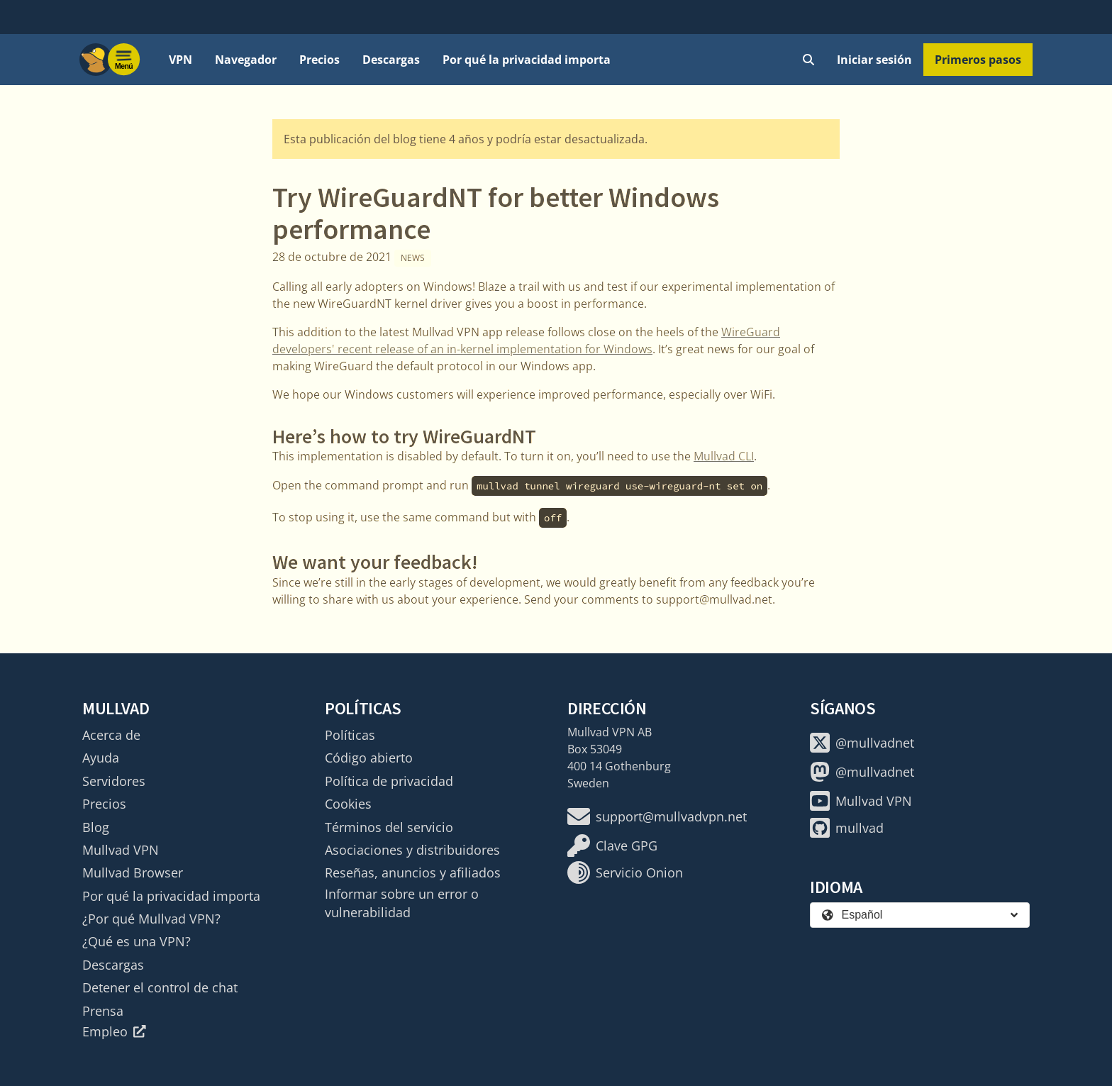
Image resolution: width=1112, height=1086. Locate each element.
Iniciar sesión (874, 59)
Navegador (246, 59)
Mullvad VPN (120, 849)
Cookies (348, 803)
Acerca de (111, 734)
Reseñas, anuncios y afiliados (413, 872)
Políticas (350, 734)
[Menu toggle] (124, 59)
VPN (180, 59)
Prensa (102, 1010)
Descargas (391, 59)
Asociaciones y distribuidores (412, 849)
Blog (95, 827)
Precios (319, 59)
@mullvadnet (862, 742)
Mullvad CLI (724, 456)
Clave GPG (612, 845)
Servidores (113, 780)
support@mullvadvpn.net (657, 816)
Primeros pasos (978, 59)
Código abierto (369, 757)
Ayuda (100, 757)
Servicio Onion (625, 872)
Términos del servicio (389, 827)
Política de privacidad (389, 780)
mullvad (847, 827)
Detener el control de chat (160, 987)
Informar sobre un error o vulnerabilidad (402, 903)
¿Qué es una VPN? (136, 941)
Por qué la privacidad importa (527, 59)
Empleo (114, 1031)
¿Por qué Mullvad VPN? (151, 918)
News (413, 258)
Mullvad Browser (132, 872)
